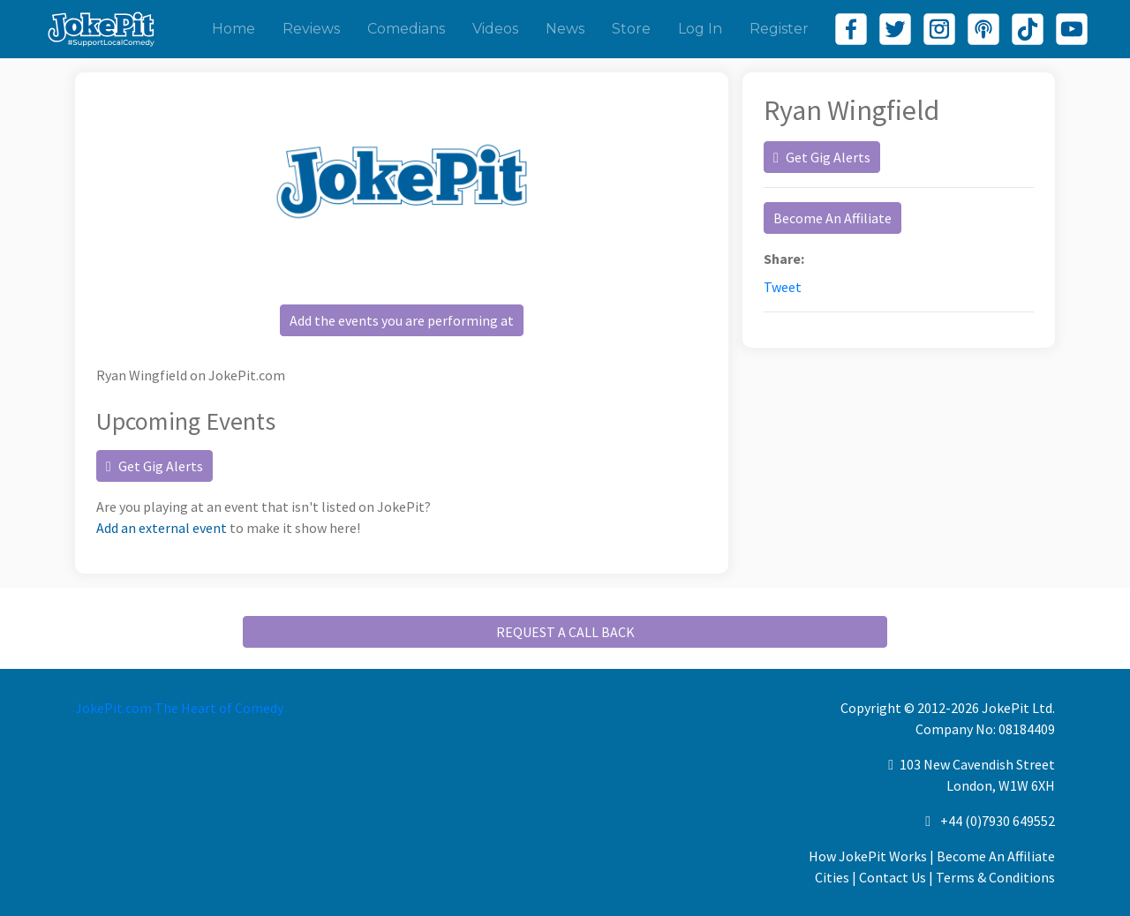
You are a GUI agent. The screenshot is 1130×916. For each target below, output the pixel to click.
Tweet (783, 287)
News (565, 28)
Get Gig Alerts (154, 466)
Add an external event (161, 528)
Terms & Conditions (995, 877)
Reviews (311, 28)
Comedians (406, 28)
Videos (495, 28)
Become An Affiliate (832, 218)
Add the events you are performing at (402, 320)
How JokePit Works (868, 856)
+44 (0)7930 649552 (997, 821)
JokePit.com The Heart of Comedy (179, 708)
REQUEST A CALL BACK (565, 632)
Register (779, 28)
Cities (832, 877)
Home (233, 28)
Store (631, 28)
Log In (700, 28)
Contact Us (892, 877)
